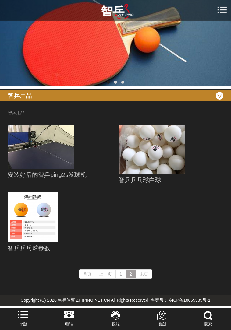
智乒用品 (16, 112)
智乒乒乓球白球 (140, 180)
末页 (144, 274)
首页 (87, 274)
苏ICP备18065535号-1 (189, 300)
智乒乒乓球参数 (29, 248)
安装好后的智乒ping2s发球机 (47, 174)
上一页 (105, 274)
